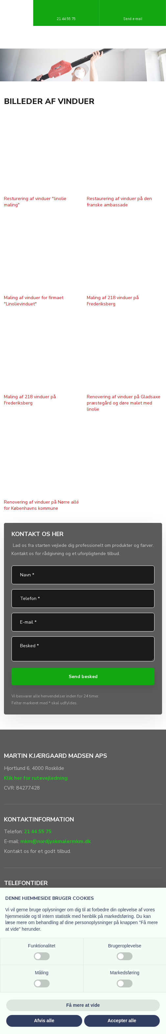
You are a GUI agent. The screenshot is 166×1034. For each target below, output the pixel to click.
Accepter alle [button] (121, 1020)
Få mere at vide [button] (83, 1005)
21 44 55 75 (38, 831)
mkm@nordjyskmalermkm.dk (55, 841)
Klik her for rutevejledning (36, 778)
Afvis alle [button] (44, 1020)
